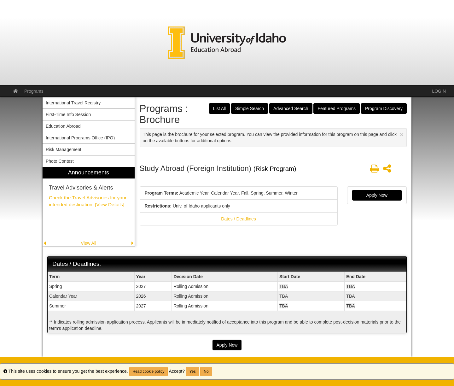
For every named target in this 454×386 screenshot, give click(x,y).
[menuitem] (89, 206)
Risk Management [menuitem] (63, 149)
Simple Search (249, 108)
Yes (192, 371)
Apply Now (376, 195)
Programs (34, 91)
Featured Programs (336, 108)
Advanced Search (290, 108)
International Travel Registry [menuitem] (73, 102)
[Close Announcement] (402, 134)
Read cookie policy (149, 371)
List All (219, 108)
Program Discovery (384, 108)
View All (88, 243)
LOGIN (439, 91)
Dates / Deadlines (238, 218)
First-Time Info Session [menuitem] (68, 114)
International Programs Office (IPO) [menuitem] (80, 137)
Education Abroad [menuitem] (63, 126)
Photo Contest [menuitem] (60, 161)
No (206, 371)
